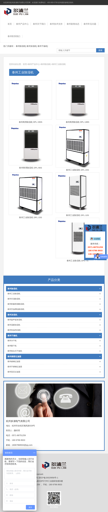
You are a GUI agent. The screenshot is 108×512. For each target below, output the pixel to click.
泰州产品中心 (22, 24)
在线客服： (95, 235)
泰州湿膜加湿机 (54, 325)
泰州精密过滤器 (54, 356)
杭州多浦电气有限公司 (18, 11)
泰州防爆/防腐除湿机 (54, 304)
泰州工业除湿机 (59, 64)
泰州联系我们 (14, 36)
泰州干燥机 (42, 46)
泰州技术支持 (56, 24)
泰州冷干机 (54, 341)
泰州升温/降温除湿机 (54, 309)
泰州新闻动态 (73, 24)
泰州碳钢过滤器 (54, 362)
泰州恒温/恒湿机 (54, 330)
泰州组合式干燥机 (54, 351)
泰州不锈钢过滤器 (54, 367)
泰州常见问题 (90, 24)
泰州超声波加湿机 (54, 320)
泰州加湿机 (31, 46)
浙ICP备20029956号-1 (48, 478)
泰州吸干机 (54, 346)
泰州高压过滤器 (54, 372)
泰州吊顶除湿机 (54, 299)
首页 (10, 24)
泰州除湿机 (21, 46)
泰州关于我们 (39, 24)
